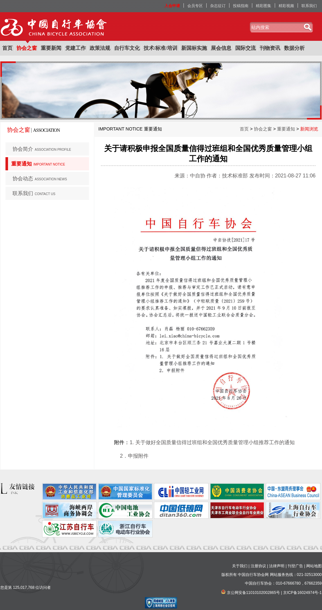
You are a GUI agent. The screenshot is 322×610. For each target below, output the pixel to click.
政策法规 (100, 48)
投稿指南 (240, 6)
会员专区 (195, 6)
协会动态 (40, 178)
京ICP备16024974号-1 (302, 592)
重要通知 (38, 163)
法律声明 (276, 566)
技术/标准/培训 (160, 48)
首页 (7, 48)
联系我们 (309, 6)
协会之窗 (26, 48)
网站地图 (314, 566)
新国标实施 (194, 48)
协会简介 (42, 149)
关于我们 (239, 566)
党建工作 (75, 48)
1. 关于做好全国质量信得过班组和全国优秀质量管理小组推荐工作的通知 (212, 442)
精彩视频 (286, 6)
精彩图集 (263, 6)
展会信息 (221, 48)
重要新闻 (51, 48)
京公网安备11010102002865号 (253, 592)
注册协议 (258, 566)
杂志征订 (218, 6)
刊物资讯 (270, 48)
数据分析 (294, 48)
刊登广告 (295, 566)
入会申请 (172, 6)
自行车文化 (127, 48)
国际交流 (245, 48)
